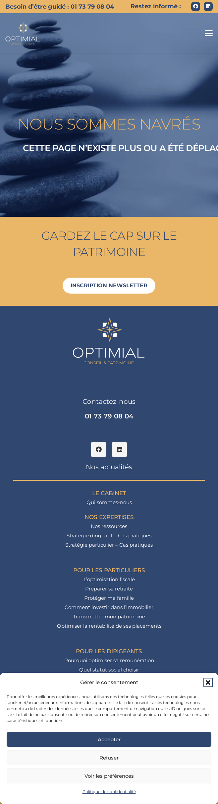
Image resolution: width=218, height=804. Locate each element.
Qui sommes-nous (109, 502)
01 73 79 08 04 (109, 416)
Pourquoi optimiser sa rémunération (109, 660)
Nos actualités (109, 467)
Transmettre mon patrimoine (109, 616)
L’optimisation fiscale (109, 579)
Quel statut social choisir (109, 670)
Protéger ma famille (109, 598)
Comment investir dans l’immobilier (109, 607)
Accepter (109, 739)
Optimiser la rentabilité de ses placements (109, 626)
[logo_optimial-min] (22, 33)
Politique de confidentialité (109, 791)
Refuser (109, 758)
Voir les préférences (109, 776)
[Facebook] (195, 6)
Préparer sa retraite (109, 588)
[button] (208, 682)
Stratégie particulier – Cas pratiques (109, 545)
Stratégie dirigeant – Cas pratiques (109, 535)
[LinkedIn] (208, 6)
